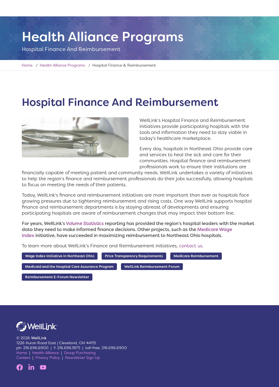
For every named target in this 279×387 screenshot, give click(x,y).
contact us (190, 246)
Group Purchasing (80, 352)
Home (27, 65)
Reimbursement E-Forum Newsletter (57, 277)
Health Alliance (45, 352)
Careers (23, 357)
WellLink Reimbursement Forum (152, 266)
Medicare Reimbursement (196, 256)
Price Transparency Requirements (134, 256)
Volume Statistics (85, 223)
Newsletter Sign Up (82, 357)
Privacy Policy (47, 357)
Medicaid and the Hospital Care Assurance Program (69, 266)
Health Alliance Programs (62, 65)
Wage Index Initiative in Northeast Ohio (59, 256)
